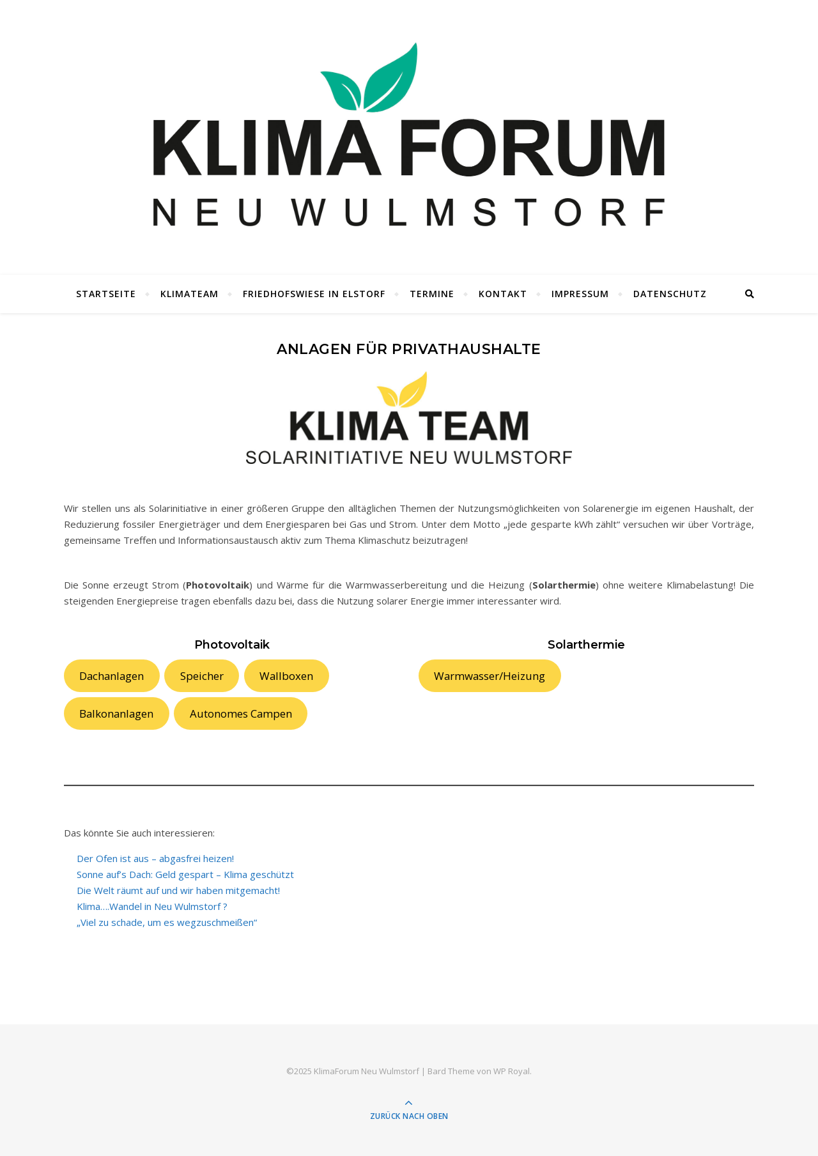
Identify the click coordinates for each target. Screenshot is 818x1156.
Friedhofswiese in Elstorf (314, 294)
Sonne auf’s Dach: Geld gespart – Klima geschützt (185, 874)
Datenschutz (670, 294)
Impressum (580, 294)
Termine (432, 294)
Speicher (202, 675)
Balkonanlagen (116, 713)
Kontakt (503, 294)
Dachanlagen (111, 675)
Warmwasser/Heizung (489, 675)
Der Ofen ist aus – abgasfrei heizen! (155, 858)
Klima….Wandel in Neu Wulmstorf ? (152, 906)
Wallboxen (286, 675)
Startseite (106, 294)
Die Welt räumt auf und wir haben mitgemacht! (178, 890)
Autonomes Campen (241, 713)
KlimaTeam (189, 294)
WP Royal (511, 1071)
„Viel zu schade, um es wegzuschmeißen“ (167, 922)
